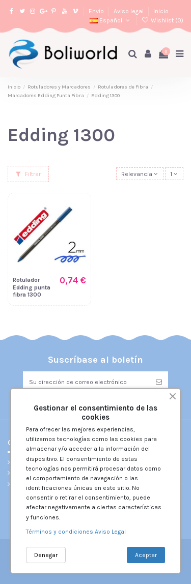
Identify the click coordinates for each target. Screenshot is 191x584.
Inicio (161, 11)
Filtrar (28, 174)
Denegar (46, 555)
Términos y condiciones (60, 531)
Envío (97, 11)
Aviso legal (129, 11)
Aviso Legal (110, 531)
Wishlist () (162, 20)
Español (110, 20)
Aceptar (146, 555)
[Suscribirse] (159, 382)
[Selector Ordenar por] (139, 173)
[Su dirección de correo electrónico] (86, 382)
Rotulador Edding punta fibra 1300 (31, 287)
